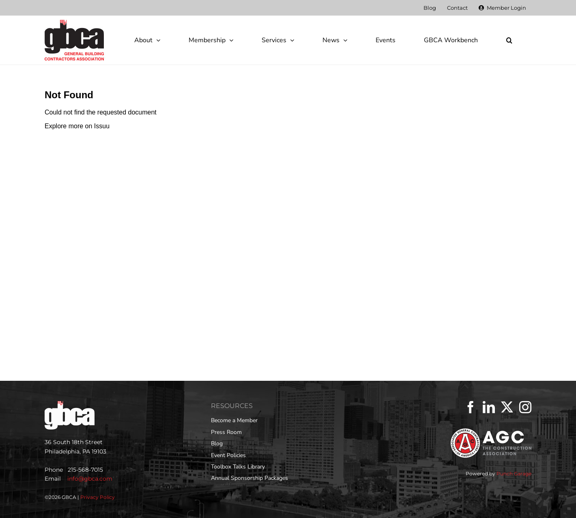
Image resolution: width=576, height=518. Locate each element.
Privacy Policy (97, 497)
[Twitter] (507, 407)
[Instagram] (525, 407)
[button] (509, 40)
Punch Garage (513, 474)
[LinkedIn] (489, 407)
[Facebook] (470, 407)
